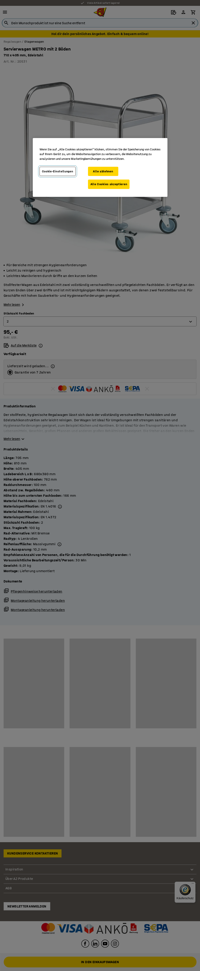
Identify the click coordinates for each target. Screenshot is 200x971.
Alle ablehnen (103, 171)
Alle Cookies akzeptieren (108, 184)
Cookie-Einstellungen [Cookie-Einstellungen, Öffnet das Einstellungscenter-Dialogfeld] (57, 171)
